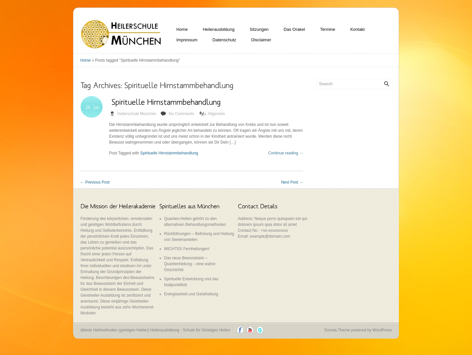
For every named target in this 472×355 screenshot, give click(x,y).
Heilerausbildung (219, 29)
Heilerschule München (136, 113)
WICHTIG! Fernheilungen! (187, 249)
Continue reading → (285, 153)
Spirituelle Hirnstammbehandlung (169, 153)
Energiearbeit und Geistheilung (191, 294)
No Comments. (182, 113)
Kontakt (357, 29)
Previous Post (94, 182)
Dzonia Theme (337, 330)
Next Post (292, 182)
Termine (327, 29)
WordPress (382, 330)
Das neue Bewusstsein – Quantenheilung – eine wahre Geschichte (190, 264)
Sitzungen (259, 29)
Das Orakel (294, 29)
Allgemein (216, 113)
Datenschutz (224, 39)
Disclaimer (261, 39)
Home (182, 29)
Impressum (186, 39)
